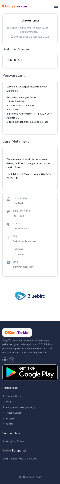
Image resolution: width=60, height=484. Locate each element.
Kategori (8, 418)
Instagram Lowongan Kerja (18, 407)
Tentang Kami (11, 396)
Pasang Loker (11, 413)
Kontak (7, 424)
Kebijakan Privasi (13, 441)
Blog (6, 401)
